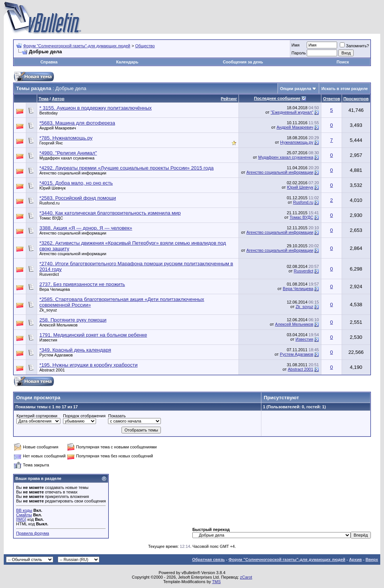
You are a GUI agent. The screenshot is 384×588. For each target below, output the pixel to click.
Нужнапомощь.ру (296, 142)
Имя (295, 45)
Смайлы (24, 515)
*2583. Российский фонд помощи (77, 198)
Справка (49, 62)
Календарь (127, 62)
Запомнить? (354, 46)
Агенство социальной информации (72, 173)
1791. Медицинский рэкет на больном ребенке (93, 335)
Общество (144, 46)
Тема (43, 98)
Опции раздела (295, 88)
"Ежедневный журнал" (292, 112)
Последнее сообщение (277, 98)
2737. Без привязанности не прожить (82, 284)
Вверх (372, 559)
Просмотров (356, 98)
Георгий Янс (51, 143)
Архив (355, 559)
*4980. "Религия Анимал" (68, 153)
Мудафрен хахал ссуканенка (66, 158)
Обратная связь (208, 559)
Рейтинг (229, 98)
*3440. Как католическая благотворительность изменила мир (110, 213)
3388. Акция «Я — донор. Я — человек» (85, 228)
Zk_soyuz (48, 310)
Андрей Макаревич (57, 128)
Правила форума (32, 533)
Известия (48, 340)
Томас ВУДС (51, 218)
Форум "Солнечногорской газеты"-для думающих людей (76, 46)
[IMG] (21, 519)
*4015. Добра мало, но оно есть (76, 183)
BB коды (24, 510)
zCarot (246, 577)
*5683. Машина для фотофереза (77, 123)
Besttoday (48, 113)
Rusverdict (49, 274)
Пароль (298, 53)
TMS (216, 581)
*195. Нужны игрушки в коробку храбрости (88, 365)
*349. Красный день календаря (75, 350)
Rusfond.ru (49, 203)
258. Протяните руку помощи (72, 320)
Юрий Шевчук (52, 188)
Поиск (343, 62)
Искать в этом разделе (344, 88)
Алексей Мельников (58, 325)
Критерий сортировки (36, 416)
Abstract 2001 (52, 370)
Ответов (331, 98)
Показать (117, 416)
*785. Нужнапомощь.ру (66, 138)
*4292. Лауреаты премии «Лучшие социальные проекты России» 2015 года (126, 168)
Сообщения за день (243, 62)
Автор (58, 98)
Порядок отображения (84, 416)
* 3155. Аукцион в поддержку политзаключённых (95, 108)
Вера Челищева (54, 289)
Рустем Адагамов (56, 355)
